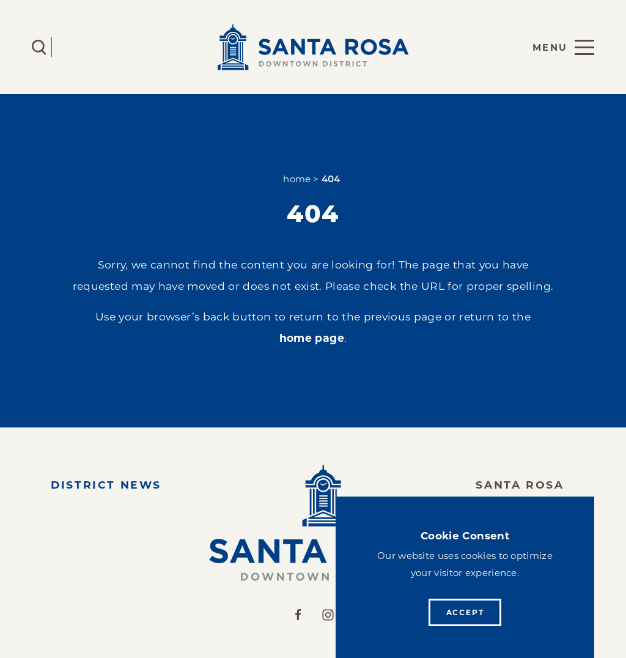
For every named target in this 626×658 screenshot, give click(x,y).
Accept (465, 612)
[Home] (313, 523)
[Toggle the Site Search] (39, 47)
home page (311, 337)
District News (106, 484)
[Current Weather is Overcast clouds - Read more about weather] (75, 47)
